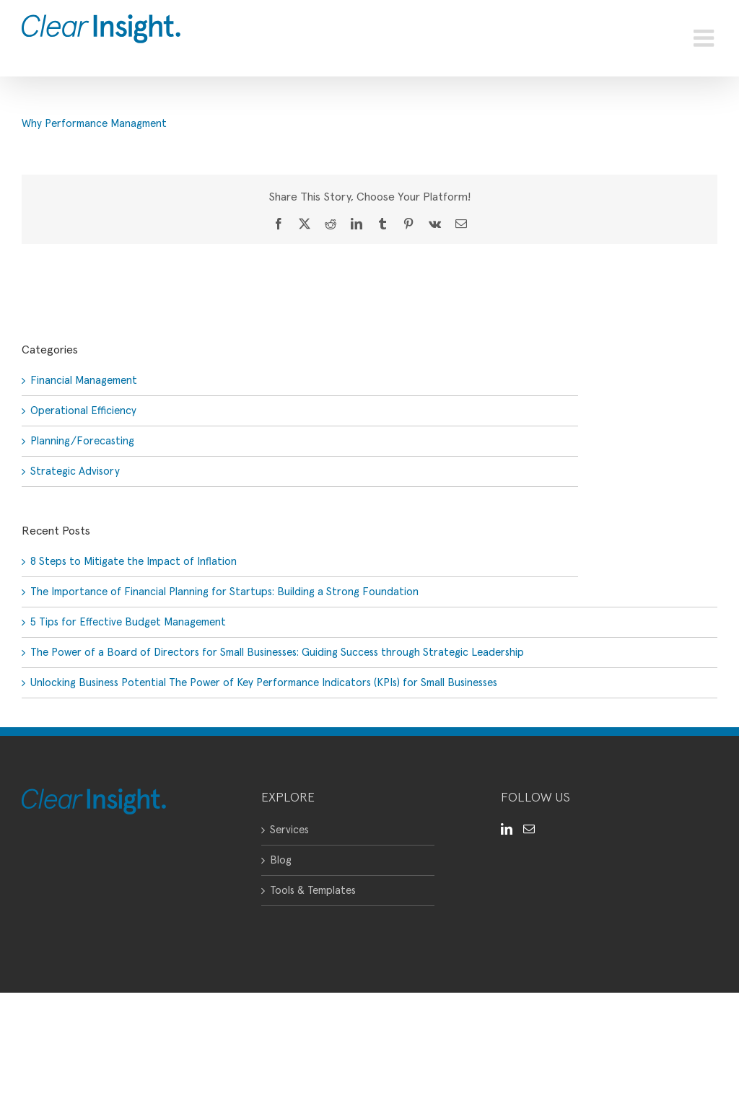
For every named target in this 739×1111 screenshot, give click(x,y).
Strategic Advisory (75, 471)
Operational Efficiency (83, 410)
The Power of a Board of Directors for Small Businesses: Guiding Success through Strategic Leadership (277, 652)
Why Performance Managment (94, 123)
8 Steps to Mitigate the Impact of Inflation (133, 561)
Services (289, 830)
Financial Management (83, 380)
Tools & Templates (313, 890)
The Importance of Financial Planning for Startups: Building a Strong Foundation (224, 592)
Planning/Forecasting (82, 441)
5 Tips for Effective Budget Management (128, 622)
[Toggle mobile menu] (705, 38)
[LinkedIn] (506, 829)
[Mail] (529, 829)
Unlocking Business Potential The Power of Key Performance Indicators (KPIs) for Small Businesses (263, 682)
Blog (281, 860)
